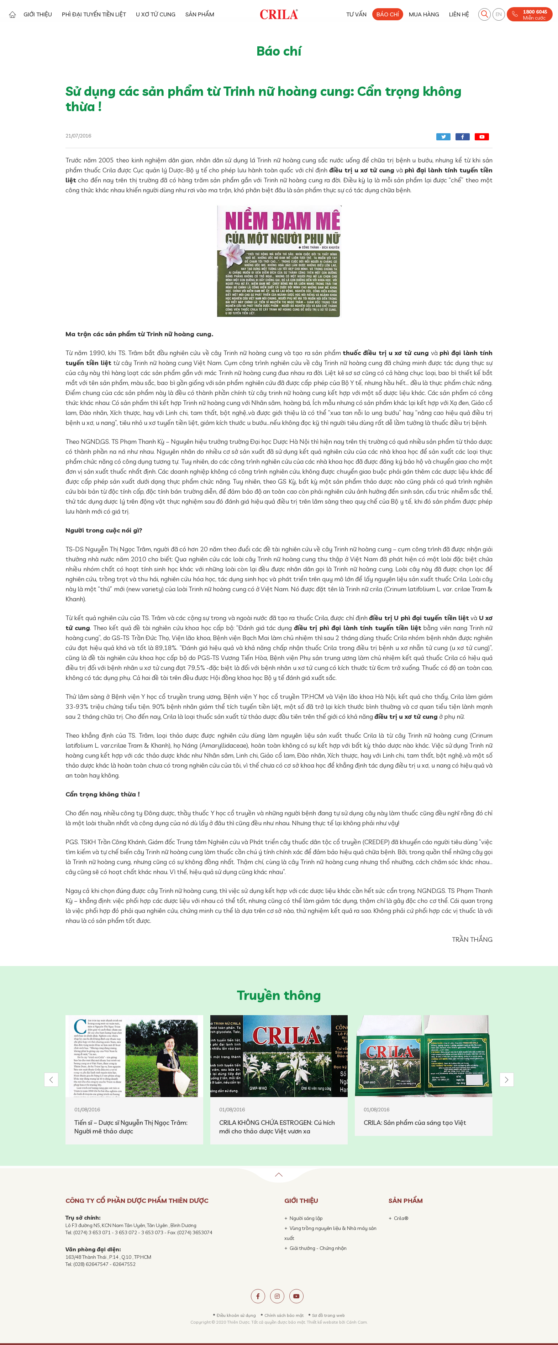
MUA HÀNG (424, 14)
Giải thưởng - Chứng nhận (318, 1248)
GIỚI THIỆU (37, 14)
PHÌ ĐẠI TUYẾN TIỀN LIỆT (94, 14)
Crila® (401, 1218)
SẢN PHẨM (199, 14)
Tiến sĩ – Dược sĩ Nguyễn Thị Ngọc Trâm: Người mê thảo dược (131, 1126)
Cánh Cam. (357, 1322)
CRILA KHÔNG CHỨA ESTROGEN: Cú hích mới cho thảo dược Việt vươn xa (277, 1126)
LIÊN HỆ (459, 14)
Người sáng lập (306, 1218)
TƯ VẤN (356, 14)
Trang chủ (12, 14)
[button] (51, 1080)
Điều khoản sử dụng (236, 1315)
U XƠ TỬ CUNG (155, 14)
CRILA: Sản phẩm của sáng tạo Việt (415, 1122)
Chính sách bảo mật (284, 1315)
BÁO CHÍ (388, 14)
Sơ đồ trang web (328, 1315)
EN (499, 14)
